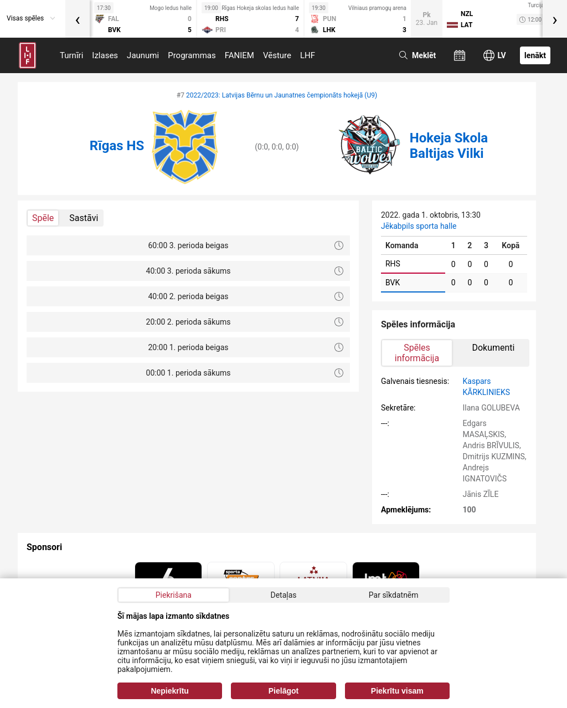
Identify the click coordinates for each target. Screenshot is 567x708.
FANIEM (239, 55)
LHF (307, 55)
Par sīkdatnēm (394, 595)
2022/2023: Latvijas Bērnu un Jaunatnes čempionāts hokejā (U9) (281, 95)
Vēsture (277, 55)
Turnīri (71, 55)
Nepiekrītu (169, 690)
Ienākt (535, 55)
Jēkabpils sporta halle (418, 226)
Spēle (43, 218)
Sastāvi (83, 218)
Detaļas (283, 595)
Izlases (105, 55)
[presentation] (77, 19)
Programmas (192, 55)
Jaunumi (143, 55)
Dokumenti (493, 347)
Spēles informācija (417, 352)
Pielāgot (283, 690)
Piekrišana (174, 595)
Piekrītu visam (397, 690)
